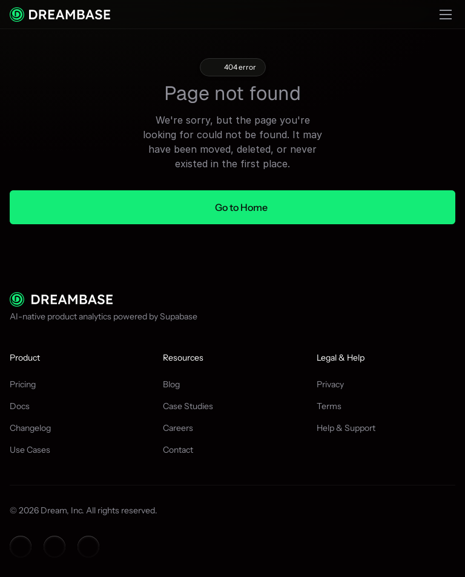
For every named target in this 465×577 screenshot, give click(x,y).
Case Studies (188, 406)
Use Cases (30, 449)
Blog (171, 384)
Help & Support (346, 427)
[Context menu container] (60, 14)
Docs (20, 406)
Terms (329, 406)
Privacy (330, 384)
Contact (178, 449)
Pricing (23, 384)
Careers (178, 427)
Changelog (30, 427)
